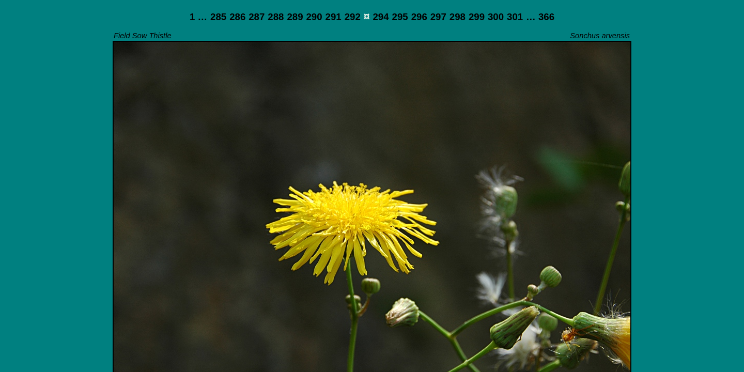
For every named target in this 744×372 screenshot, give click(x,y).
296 (419, 16)
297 (438, 16)
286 (237, 16)
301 (515, 16)
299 (477, 16)
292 (353, 16)
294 (381, 16)
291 (334, 16)
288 (276, 16)
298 (458, 16)
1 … (198, 16)
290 (314, 16)
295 (400, 16)
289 (295, 16)
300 (496, 16)
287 (257, 16)
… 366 (540, 16)
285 (218, 16)
